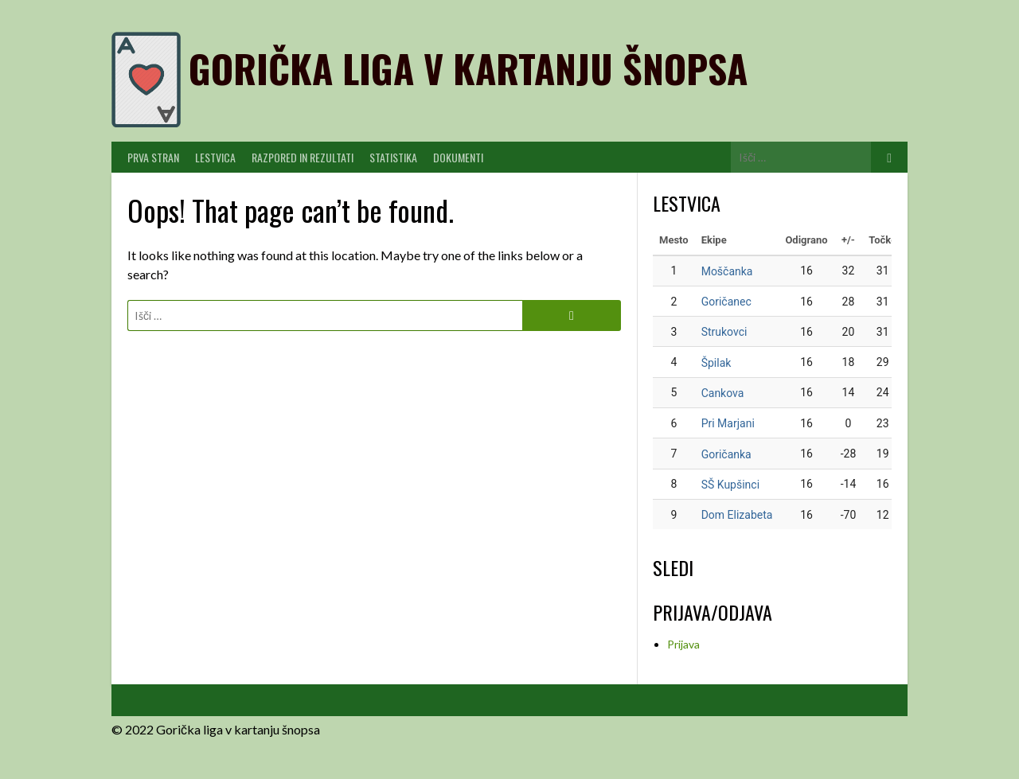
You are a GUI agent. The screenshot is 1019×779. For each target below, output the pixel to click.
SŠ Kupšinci (730, 484)
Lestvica (215, 157)
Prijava (683, 644)
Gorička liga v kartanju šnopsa (468, 68)
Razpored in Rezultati (302, 157)
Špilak (716, 362)
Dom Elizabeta (737, 514)
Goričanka (726, 454)
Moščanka (727, 271)
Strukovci (724, 331)
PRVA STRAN (153, 157)
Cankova (722, 393)
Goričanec (726, 301)
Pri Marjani (728, 423)
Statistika (393, 157)
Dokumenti (458, 157)
